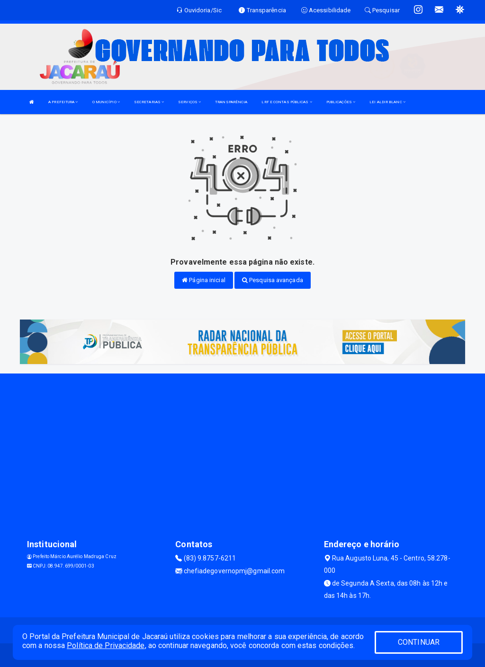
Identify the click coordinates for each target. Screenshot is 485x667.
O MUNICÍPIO (106, 102)
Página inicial (203, 280)
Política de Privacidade (105, 645)
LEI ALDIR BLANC (387, 102)
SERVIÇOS (189, 102)
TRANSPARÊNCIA (231, 102)
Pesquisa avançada (272, 280)
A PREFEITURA (63, 102)
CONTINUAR (419, 642)
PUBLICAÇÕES (340, 102)
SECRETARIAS (149, 102)
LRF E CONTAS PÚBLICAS (286, 102)
